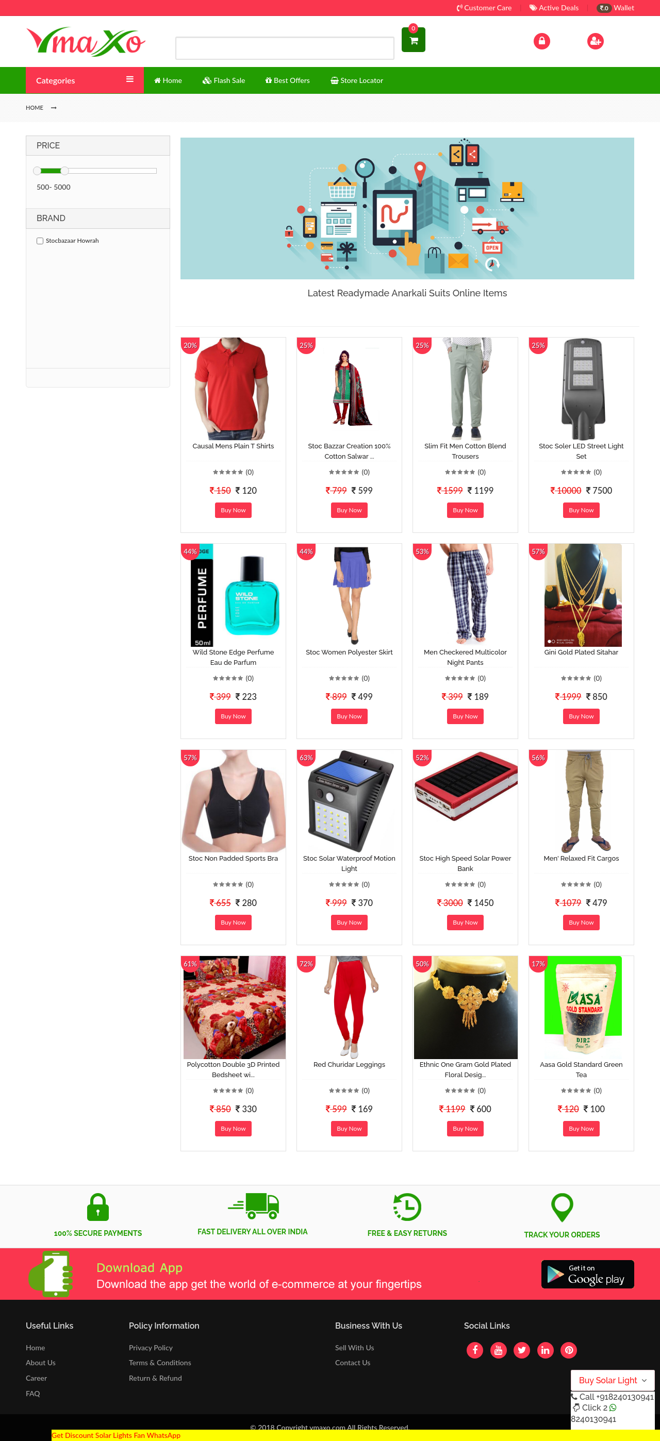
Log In (553, 40)
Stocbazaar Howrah (68, 240)
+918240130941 (624, 1397)
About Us (41, 1362)
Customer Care (484, 7)
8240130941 (593, 1419)
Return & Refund (155, 1377)
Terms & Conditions (160, 1362)
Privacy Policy (151, 1347)
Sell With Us (354, 1347)
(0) (249, 471)
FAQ (33, 1393)
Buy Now (233, 510)
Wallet (615, 7)
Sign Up (609, 40)
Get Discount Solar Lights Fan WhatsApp (116, 1435)
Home (35, 1347)
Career (36, 1377)
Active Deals (554, 7)
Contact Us (352, 1362)
